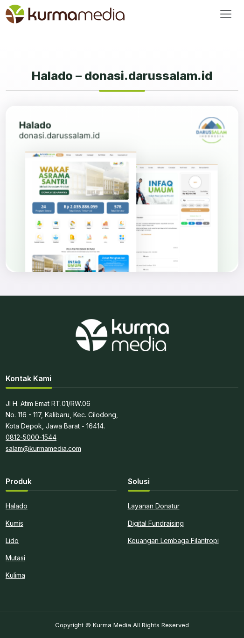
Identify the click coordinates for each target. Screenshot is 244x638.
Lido (12, 540)
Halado (17, 506)
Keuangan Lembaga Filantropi (173, 540)
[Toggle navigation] (225, 14)
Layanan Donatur (154, 506)
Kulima (15, 575)
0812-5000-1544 (31, 437)
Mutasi (15, 558)
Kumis (14, 523)
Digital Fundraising (156, 523)
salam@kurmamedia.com (43, 448)
